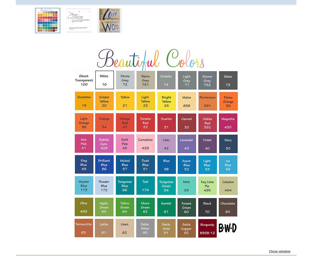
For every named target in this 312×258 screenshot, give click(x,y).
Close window (279, 251)
